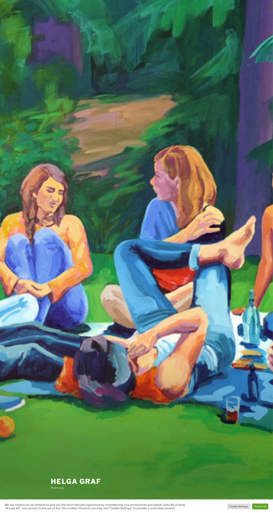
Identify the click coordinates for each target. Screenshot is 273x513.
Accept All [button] (260, 506)
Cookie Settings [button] (238, 506)
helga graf (76, 481)
